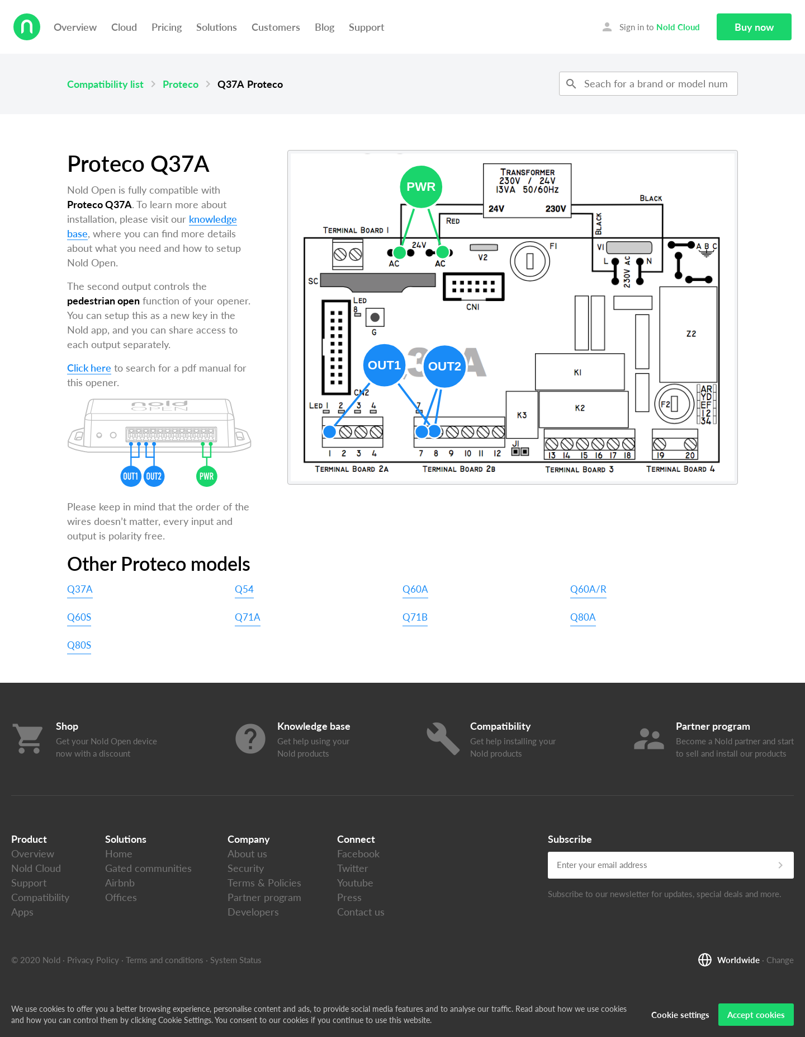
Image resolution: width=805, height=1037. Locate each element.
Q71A (248, 617)
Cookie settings (680, 1015)
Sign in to (650, 27)
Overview (75, 27)
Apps (22, 911)
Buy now (754, 27)
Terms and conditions (164, 960)
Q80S (79, 645)
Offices (121, 897)
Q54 (244, 589)
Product (29, 839)
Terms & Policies (264, 882)
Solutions (216, 27)
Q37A (80, 589)
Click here (89, 368)
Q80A (583, 617)
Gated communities (148, 868)
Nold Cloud (36, 868)
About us (247, 853)
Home (118, 853)
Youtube (355, 882)
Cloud (124, 27)
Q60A (415, 589)
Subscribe (570, 839)
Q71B (415, 617)
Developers (253, 911)
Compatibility (40, 897)
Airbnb (120, 882)
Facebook (358, 853)
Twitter (352, 868)
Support (367, 27)
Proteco (180, 84)
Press (349, 897)
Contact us (361, 911)
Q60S (79, 617)
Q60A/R (588, 589)
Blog (324, 27)
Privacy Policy (93, 960)
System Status (236, 960)
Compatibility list (105, 84)
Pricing (166, 27)
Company (249, 839)
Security (246, 868)
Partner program (264, 897)
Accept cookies (756, 1015)
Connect (356, 839)
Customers (276, 27)
